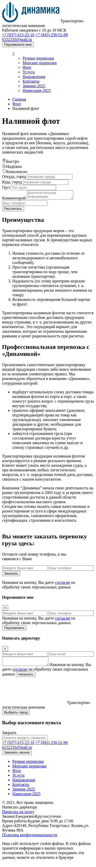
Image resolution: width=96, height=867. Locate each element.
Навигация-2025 (37, 90)
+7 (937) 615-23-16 (18, 35)
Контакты (31, 81)
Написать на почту (18, 815)
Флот (27, 67)
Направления (34, 76)
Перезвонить (14, 629)
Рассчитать (13, 210)
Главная (19, 99)
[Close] (5, 609)
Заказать (11, 575)
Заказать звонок (17, 755)
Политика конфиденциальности (29, 838)
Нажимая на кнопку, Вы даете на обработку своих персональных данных (38, 586)
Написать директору (19, 810)
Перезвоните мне (18, 44)
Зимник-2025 (34, 86)
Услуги (29, 72)
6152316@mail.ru (17, 39)
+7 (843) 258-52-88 (51, 35)
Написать (51, 677)
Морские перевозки (40, 63)
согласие (62, 584)
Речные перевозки (38, 58)
